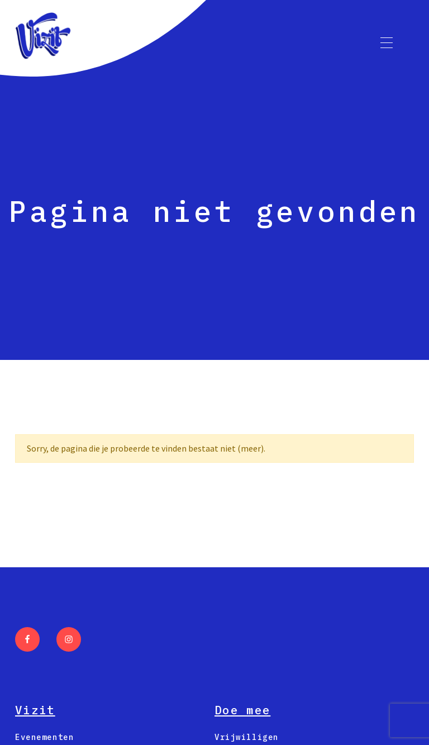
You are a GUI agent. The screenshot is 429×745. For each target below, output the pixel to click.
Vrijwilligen (246, 737)
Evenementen (44, 737)
